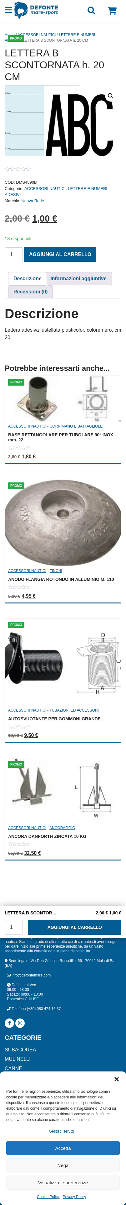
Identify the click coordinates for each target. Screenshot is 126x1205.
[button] (116, 1079)
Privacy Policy (74, 1197)
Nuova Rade (32, 200)
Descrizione (27, 278)
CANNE (13, 1068)
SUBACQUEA (20, 1049)
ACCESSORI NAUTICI (37, 35)
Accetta (63, 1148)
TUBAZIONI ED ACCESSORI (73, 710)
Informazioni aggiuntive (78, 278)
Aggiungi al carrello (60, 254)
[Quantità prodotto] (14, 254)
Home (10, 35)
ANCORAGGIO (62, 828)
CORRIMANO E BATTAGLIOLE (76, 426)
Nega (63, 1165)
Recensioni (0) (30, 291)
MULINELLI (18, 1059)
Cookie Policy (48, 1197)
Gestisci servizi (61, 1131)
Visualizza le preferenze (63, 1182)
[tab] (27, 278)
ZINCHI (56, 571)
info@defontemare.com (29, 975)
